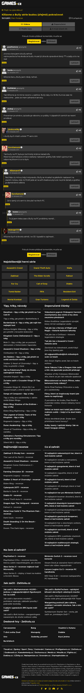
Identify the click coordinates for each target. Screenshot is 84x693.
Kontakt (62, 681)
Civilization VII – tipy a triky (16, 353)
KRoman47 (15, 171)
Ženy (30, 649)
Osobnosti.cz (10, 652)
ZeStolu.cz (76, 649)
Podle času (25, 29)
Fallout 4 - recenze (12, 507)
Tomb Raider (15, 292)
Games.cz (49, 649)
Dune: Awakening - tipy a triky (18, 425)
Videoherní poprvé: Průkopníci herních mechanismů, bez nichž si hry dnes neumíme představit (63, 314)
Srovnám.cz (44, 656)
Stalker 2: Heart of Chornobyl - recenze (22, 480)
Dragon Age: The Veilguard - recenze (21, 503)
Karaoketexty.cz (25, 652)
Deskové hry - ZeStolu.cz (19, 621)
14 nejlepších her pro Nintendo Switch (63, 493)
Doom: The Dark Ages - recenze (19, 528)
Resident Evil (69, 292)
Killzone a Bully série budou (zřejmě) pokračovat (32, 14)
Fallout (69, 276)
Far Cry (14, 284)
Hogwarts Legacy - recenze (17, 476)
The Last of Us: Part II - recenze (18, 457)
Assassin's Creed (15, 268)
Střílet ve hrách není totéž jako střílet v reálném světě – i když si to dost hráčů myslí (63, 412)
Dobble (61, 632)
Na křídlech (9, 641)
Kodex (55, 681)
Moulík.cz (61, 652)
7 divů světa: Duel (12, 632)
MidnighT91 (13, 230)
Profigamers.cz (63, 649)
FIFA (42, 292)
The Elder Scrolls (42, 276)
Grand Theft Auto (42, 268)
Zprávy (17, 649)
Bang (33, 628)
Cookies (39, 681)
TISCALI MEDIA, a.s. (45, 685)
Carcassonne (10, 628)
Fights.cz (71, 652)
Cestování (39, 649)
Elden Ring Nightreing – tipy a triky (20, 411)
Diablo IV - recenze (13, 495)
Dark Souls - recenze (13, 518)
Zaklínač (14, 276)
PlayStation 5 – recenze (14, 556)
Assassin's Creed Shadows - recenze (21, 461)
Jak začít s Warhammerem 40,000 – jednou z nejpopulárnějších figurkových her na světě (22, 592)
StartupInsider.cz (60, 656)
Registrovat (34, 41)
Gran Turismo (42, 300)
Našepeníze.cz (31, 656)
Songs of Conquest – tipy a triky (19, 394)
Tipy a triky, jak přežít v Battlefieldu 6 (21, 319)
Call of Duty (41, 284)
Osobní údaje (47, 681)
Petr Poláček (17, 18)
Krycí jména (64, 637)
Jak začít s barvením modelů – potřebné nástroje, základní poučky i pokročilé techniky (21, 601)
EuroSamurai (14, 147)
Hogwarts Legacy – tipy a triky (18, 421)
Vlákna (25, 24)
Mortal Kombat (15, 300)
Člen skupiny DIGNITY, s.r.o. (62, 685)
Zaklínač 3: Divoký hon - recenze (19, 453)
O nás (68, 681)
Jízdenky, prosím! (39, 637)
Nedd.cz (52, 652)
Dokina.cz (8, 656)
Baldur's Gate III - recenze (16, 491)
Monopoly (35, 632)
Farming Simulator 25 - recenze (18, 472)
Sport (24, 649)
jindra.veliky (13, 129)
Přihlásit (51, 41)
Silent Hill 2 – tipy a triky (15, 442)
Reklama (25, 681)
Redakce (32, 681)
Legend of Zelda (69, 300)
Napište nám (35, 683)
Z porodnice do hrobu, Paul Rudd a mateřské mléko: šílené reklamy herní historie (62, 403)
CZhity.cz (18, 656)
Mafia (69, 268)
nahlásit (74, 63)
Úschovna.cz (40, 652)
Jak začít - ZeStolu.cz (17, 583)
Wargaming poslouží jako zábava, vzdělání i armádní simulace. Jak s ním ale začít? (63, 605)
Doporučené (59, 24)
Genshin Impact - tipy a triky (17, 377)
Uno (5, 637)
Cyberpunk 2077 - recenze (16, 487)
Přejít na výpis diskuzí (12, 10)
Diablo (69, 284)
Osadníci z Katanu (66, 628)
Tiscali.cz (8, 649)
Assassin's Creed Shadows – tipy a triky (22, 349)
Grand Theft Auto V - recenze (18, 499)
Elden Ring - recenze (13, 484)
